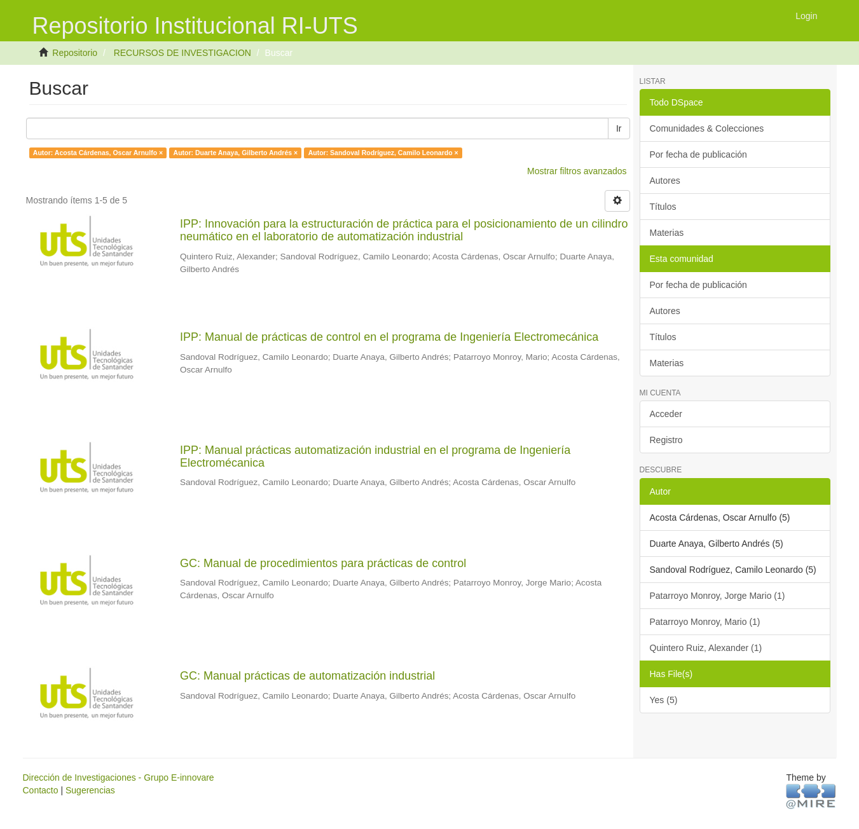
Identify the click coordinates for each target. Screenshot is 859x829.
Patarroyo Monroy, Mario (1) (705, 622)
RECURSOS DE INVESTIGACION (182, 53)
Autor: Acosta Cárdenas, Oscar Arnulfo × (98, 152)
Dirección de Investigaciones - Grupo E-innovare (118, 777)
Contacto (40, 790)
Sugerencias (90, 790)
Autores (665, 180)
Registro (666, 440)
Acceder (666, 414)
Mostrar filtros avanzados (576, 171)
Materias (667, 233)
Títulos (663, 207)
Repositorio (74, 53)
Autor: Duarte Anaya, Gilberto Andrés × (236, 152)
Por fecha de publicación (698, 154)
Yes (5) (664, 700)
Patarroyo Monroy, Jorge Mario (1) (717, 596)
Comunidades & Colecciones (707, 128)
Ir (619, 128)
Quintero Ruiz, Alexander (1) (706, 648)
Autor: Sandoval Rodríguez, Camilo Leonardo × (383, 152)
